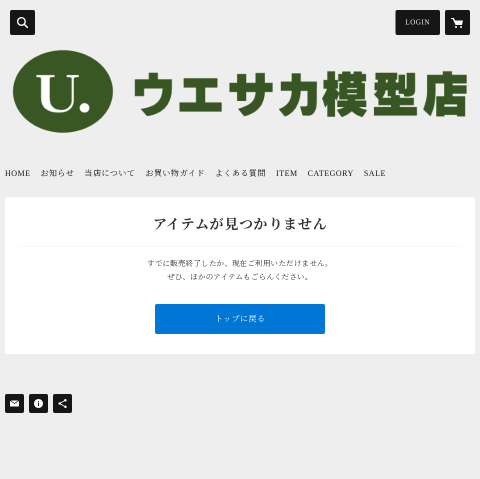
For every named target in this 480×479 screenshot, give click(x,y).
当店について (110, 173)
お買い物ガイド (175, 173)
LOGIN (418, 22)
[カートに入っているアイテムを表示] (457, 22)
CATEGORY (331, 173)
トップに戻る (240, 318)
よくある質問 (240, 173)
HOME (17, 173)
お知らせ (57, 173)
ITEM (287, 173)
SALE (375, 173)
